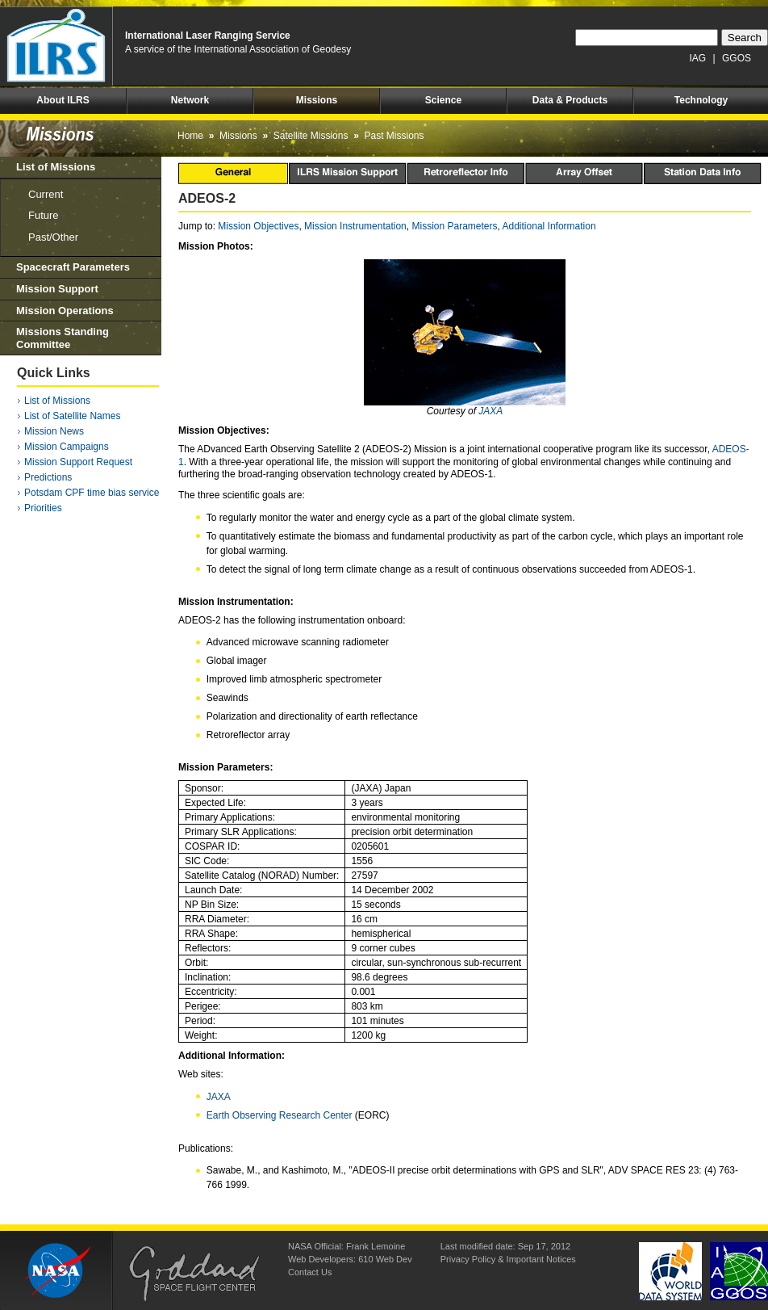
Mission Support (57, 289)
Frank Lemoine (375, 1246)
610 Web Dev (384, 1259)
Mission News (54, 431)
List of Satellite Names (72, 416)
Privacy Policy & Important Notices (508, 1259)
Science (443, 100)
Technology (701, 100)
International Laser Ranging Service (207, 35)
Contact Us (310, 1272)
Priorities (43, 508)
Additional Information (549, 226)
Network (190, 100)
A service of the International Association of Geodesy (238, 49)
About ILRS (62, 100)
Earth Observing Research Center (280, 1115)
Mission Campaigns (66, 446)
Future (43, 215)
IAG (698, 58)
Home (190, 135)
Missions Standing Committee (62, 338)
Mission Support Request (78, 462)
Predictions (48, 477)
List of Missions (55, 167)
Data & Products (569, 100)
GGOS (736, 58)
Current (45, 194)
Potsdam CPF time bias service (91, 492)
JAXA (490, 411)
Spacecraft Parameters (73, 267)
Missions (316, 100)
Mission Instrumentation (355, 226)
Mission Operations (65, 310)
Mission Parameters (454, 226)
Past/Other (53, 237)
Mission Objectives (258, 226)
